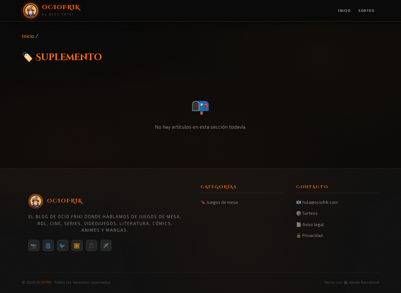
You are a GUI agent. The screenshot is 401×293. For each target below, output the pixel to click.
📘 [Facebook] (48, 246)
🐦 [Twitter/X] (62, 246)
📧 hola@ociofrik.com (317, 202)
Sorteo (366, 10)
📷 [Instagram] (33, 246)
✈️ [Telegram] (105, 246)
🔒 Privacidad (309, 235)
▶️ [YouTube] (77, 246)
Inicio (344, 10)
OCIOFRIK (44, 282)
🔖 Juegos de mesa (219, 202)
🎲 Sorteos (307, 213)
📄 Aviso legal (310, 224)
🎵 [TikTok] (91, 246)
